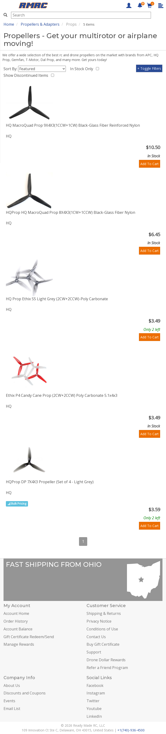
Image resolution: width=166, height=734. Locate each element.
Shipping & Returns (104, 613)
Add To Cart (149, 164)
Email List (12, 708)
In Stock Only (82, 68)
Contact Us (96, 636)
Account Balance (18, 629)
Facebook (95, 685)
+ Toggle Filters (149, 68)
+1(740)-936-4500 (131, 730)
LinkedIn (94, 716)
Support (94, 652)
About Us (12, 685)
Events (9, 700)
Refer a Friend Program (107, 667)
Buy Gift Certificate (103, 644)
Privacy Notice (99, 621)
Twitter (93, 700)
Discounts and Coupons (25, 693)
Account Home (16, 613)
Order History (16, 621)
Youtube (94, 708)
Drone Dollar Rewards (106, 659)
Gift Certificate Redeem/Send (29, 636)
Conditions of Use (102, 629)
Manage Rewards (19, 644)
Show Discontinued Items (27, 75)
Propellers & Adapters (40, 24)
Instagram (96, 693)
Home (9, 24)
